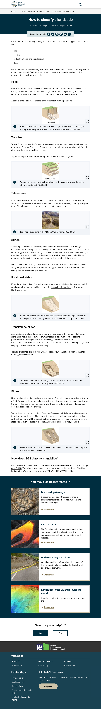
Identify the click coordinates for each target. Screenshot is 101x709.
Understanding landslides (64, 11)
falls (15, 50)
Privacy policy (18, 678)
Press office (17, 665)
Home (13, 11)
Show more (49, 509)
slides (16, 59)
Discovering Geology (28, 11)
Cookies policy (18, 682)
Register (48, 686)
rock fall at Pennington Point (59, 100)
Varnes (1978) (48, 465)
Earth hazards (44, 11)
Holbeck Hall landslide (61, 287)
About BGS (16, 661)
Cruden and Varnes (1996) (66, 465)
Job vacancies (69, 665)
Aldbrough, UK (67, 156)
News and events (45, 661)
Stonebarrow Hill (25, 419)
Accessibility (42, 665)
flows (16, 63)
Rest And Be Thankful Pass (52, 421)
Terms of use (17, 686)
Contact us (67, 661)
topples (17, 55)
